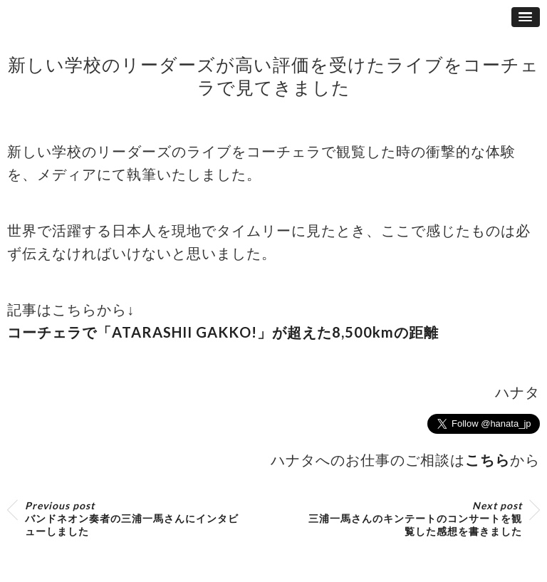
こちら (487, 459)
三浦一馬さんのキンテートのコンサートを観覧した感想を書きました (415, 518)
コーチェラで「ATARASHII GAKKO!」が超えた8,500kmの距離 (223, 332)
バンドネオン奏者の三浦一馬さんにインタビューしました (132, 518)
